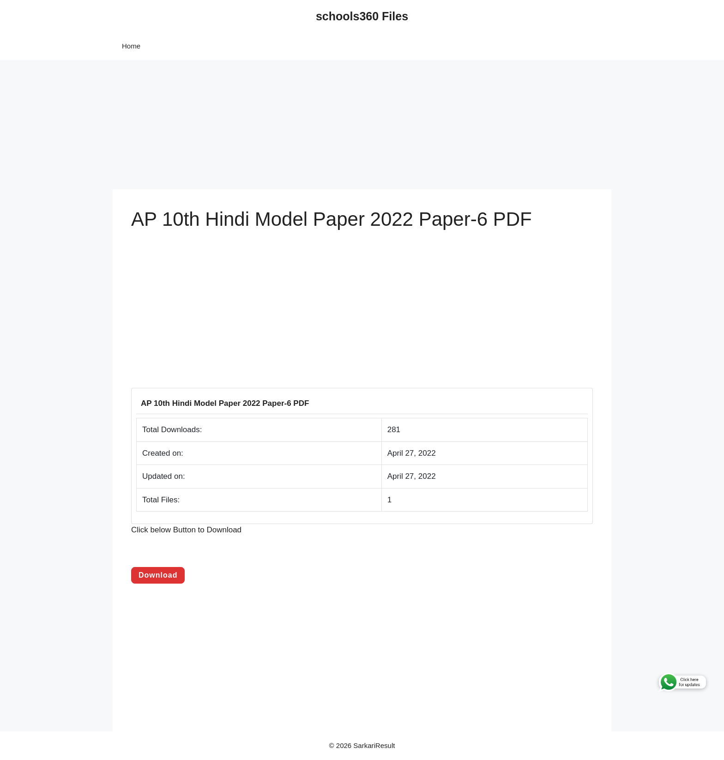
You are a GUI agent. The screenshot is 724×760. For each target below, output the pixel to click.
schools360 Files (362, 16)
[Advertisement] (277, 124)
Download (158, 575)
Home (131, 46)
